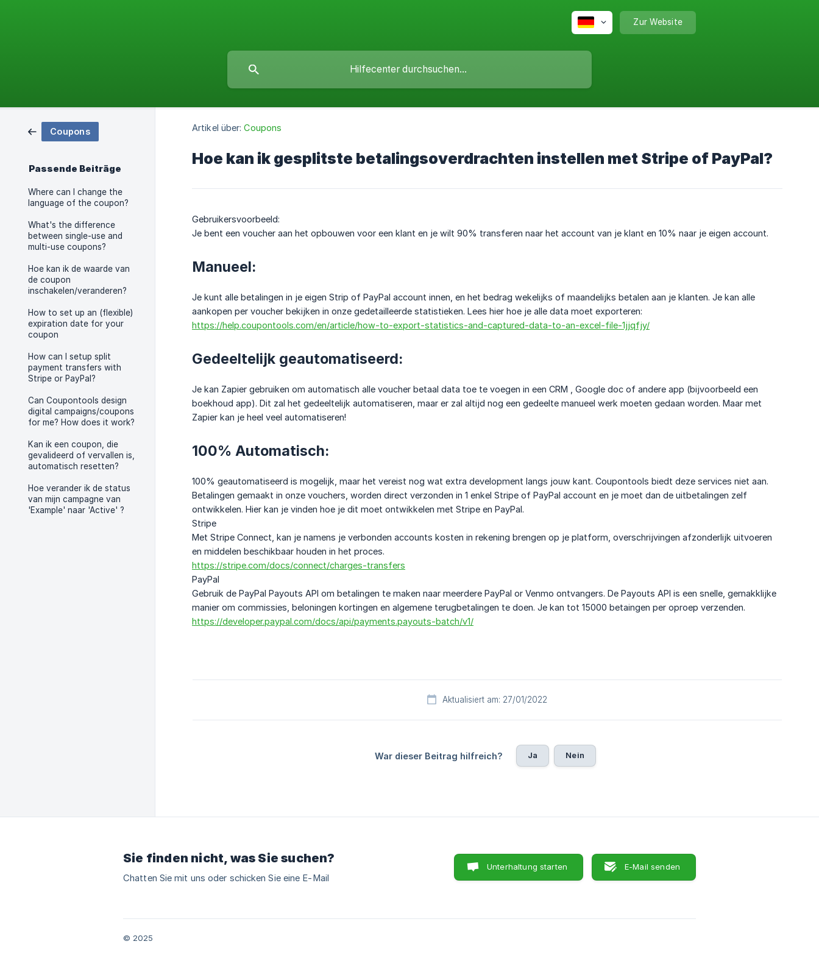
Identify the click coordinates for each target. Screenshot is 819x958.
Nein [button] (575, 755)
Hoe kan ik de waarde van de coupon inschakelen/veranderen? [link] (79, 280)
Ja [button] (532, 755)
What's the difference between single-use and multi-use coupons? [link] (75, 236)
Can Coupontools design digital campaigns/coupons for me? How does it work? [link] (81, 411)
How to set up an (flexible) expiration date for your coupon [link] (80, 323)
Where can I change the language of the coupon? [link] (78, 197)
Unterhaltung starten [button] (527, 866)
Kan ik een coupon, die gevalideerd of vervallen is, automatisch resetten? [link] (81, 455)
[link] (63, 131)
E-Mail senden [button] (652, 866)
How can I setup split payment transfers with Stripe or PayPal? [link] (74, 367)
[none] (592, 22)
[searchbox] (409, 69)
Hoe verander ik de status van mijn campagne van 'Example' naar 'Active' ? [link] (79, 499)
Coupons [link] (263, 127)
